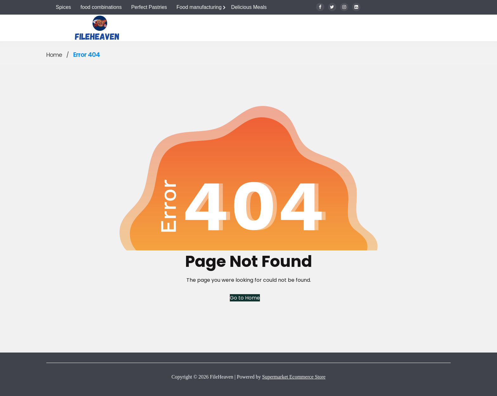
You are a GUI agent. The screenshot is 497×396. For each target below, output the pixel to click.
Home (54, 55)
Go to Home (245, 297)
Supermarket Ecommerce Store (294, 377)
